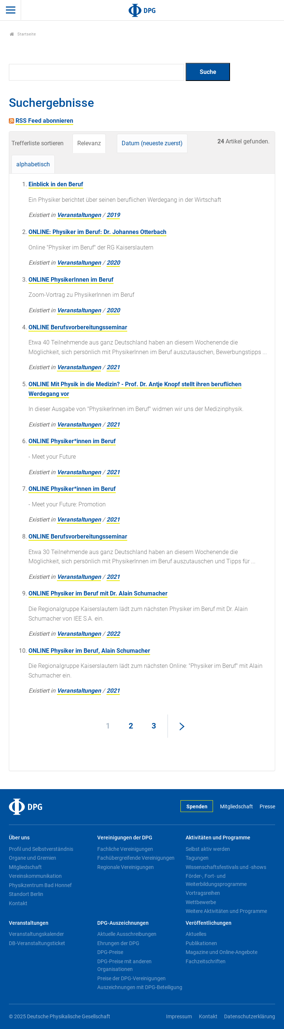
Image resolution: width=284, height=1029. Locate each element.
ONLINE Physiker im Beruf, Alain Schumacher (89, 650)
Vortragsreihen (203, 893)
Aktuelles (196, 934)
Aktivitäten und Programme (218, 838)
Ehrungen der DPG (118, 943)
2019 (113, 214)
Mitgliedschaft (236, 807)
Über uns (19, 838)
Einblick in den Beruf (55, 184)
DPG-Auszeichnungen (123, 923)
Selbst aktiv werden (208, 849)
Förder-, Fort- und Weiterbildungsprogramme (216, 880)
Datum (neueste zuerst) (152, 143)
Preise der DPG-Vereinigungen (131, 978)
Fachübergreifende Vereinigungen (136, 858)
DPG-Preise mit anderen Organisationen (124, 965)
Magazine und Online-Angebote (221, 952)
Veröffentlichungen (208, 923)
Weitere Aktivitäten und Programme (226, 911)
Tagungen (197, 858)
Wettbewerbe (201, 902)
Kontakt (18, 903)
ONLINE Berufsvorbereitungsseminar (77, 327)
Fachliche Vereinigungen (125, 849)
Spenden (196, 807)
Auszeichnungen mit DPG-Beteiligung (139, 987)
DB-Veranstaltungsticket (37, 943)
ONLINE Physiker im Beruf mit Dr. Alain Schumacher (98, 593)
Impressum (179, 1016)
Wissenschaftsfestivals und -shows (226, 867)
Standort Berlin (26, 894)
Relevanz (89, 143)
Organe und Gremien (32, 858)
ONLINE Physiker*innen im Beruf (72, 441)
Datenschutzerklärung (249, 1016)
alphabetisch (33, 164)
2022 (113, 633)
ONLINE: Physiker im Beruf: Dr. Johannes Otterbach (97, 231)
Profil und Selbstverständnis (41, 849)
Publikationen (201, 943)
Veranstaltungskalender (36, 934)
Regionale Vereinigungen (125, 867)
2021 (113, 367)
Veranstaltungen (79, 214)
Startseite (23, 34)
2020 (113, 262)
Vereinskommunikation (35, 876)
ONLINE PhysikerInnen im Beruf (71, 279)
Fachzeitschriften (206, 961)
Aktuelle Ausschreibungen (126, 934)
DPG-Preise (110, 952)
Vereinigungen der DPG (124, 838)
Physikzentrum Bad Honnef (40, 885)
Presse (267, 807)
